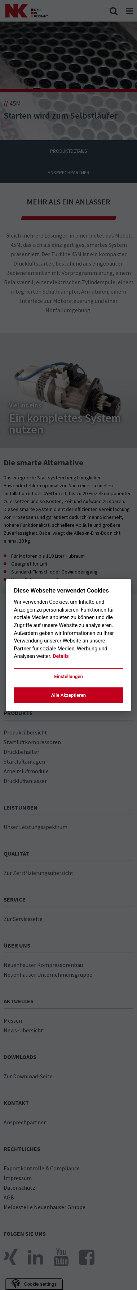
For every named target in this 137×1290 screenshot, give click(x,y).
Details (61, 656)
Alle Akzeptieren (68, 695)
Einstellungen (68, 676)
